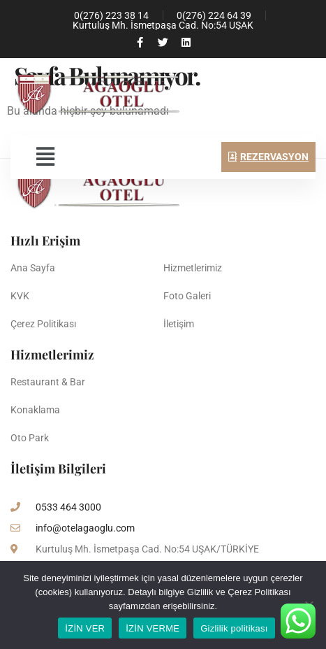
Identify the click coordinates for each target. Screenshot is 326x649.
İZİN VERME (152, 628)
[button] (45, 156)
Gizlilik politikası (234, 628)
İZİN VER (85, 628)
